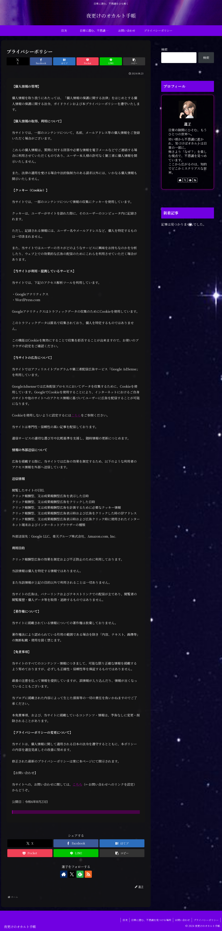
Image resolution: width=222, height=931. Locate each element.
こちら (76, 415)
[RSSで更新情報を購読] (88, 874)
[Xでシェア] (18, 61)
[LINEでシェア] (111, 61)
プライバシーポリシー (206, 920)
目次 (125, 920)
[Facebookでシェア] (41, 61)
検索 (164, 49)
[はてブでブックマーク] (64, 61)
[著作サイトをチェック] (63, 874)
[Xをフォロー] (71, 874)
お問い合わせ (182, 920)
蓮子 (187, 123)
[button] (134, 61)
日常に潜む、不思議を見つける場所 (151, 920)
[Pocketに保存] (87, 61)
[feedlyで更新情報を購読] (80, 874)
